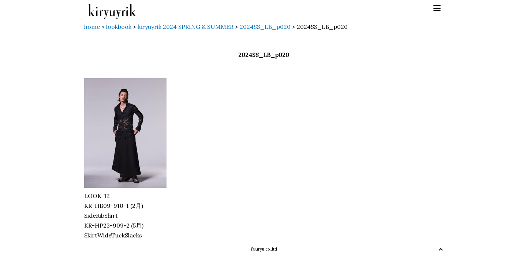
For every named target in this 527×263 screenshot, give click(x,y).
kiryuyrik (112, 9)
